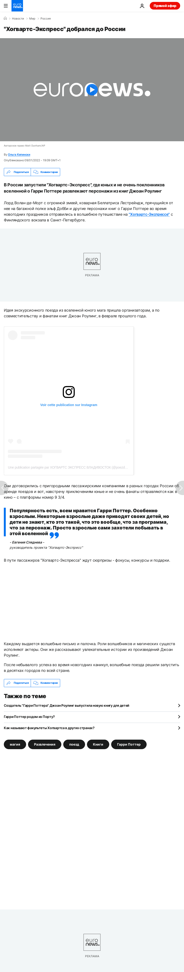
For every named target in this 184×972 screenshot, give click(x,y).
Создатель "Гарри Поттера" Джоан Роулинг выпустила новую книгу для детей (66, 705)
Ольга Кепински (19, 154)
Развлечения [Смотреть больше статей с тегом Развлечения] (44, 744)
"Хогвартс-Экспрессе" (149, 214)
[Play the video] (92, 89)
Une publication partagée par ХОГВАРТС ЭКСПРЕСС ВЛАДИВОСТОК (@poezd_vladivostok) (76, 467)
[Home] (5, 18)
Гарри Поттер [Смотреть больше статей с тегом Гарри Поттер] (129, 744)
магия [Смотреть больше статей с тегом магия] (15, 744)
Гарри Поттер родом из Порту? (29, 717)
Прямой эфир (165, 6)
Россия (45, 18)
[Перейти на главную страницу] (17, 5)
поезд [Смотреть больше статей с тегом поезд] (74, 744)
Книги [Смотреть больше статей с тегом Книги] (98, 744)
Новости (18, 18)
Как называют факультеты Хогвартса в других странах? (49, 728)
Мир (32, 18)
